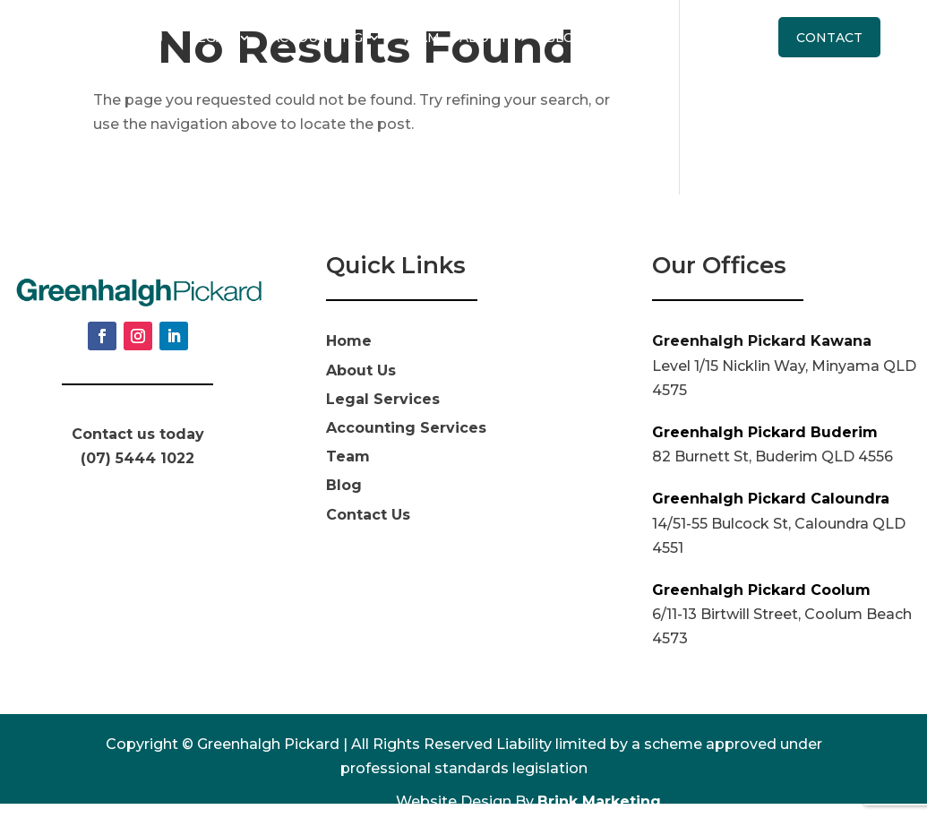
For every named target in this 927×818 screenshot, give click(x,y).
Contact (829, 38)
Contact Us (368, 514)
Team (420, 38)
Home (349, 340)
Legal (211, 38)
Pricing (633, 38)
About (483, 38)
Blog (564, 38)
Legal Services (383, 399)
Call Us (727, 38)
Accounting (316, 38)
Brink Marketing (599, 801)
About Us (361, 370)
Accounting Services (406, 427)
